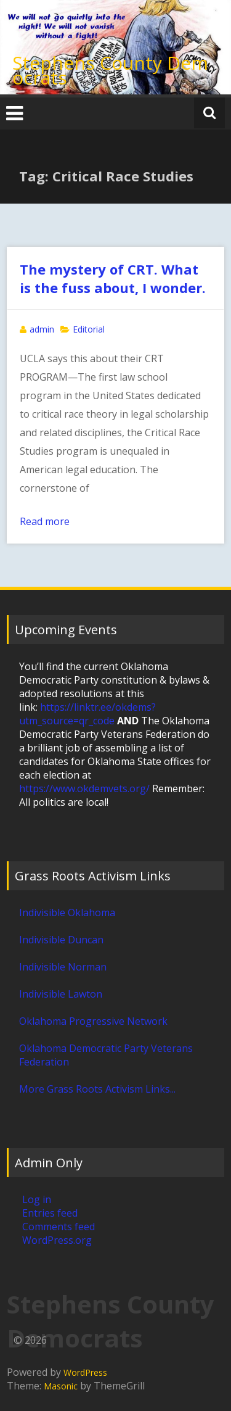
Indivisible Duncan (61, 939)
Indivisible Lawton (60, 994)
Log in (36, 1199)
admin (42, 329)
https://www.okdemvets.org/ (84, 788)
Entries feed (50, 1213)
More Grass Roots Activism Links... (97, 1089)
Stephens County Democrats (110, 70)
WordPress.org (57, 1240)
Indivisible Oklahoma (67, 912)
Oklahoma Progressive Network (93, 1021)
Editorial (89, 329)
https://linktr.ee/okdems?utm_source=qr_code (87, 713)
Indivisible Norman (63, 967)
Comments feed (58, 1226)
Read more (45, 521)
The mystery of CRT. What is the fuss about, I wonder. (113, 278)
